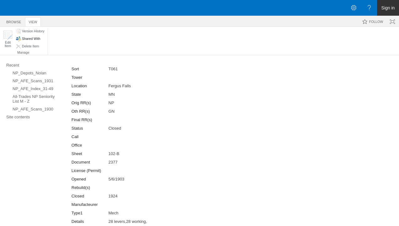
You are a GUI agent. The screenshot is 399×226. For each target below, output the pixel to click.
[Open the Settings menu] (353, 8)
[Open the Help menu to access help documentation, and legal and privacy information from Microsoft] (369, 8)
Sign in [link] (388, 7)
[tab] (13, 21)
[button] (7, 39)
